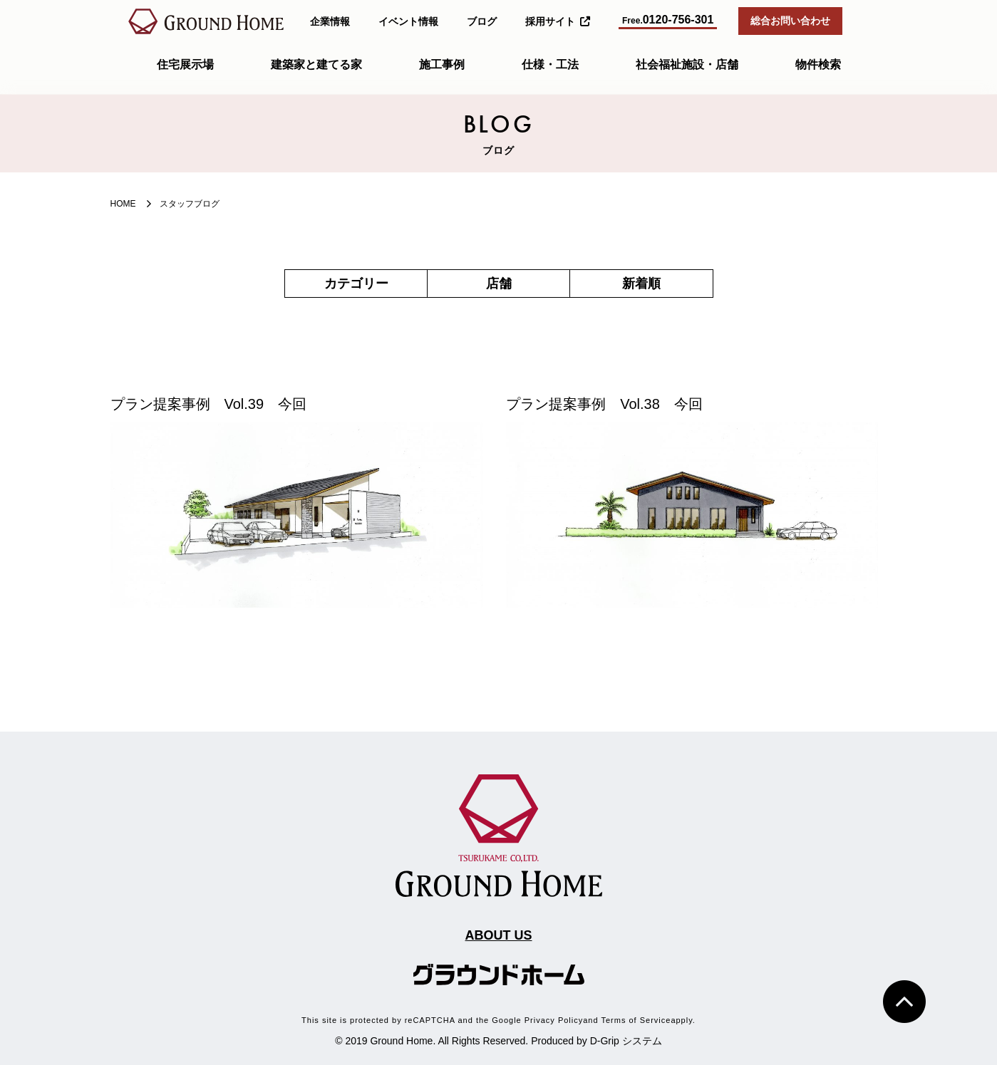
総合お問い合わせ (790, 20)
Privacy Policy (554, 1020)
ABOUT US (498, 935)
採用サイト (557, 21)
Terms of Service (636, 1020)
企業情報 (330, 21)
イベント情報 (408, 21)
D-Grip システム (626, 1040)
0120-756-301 (667, 20)
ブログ (482, 21)
